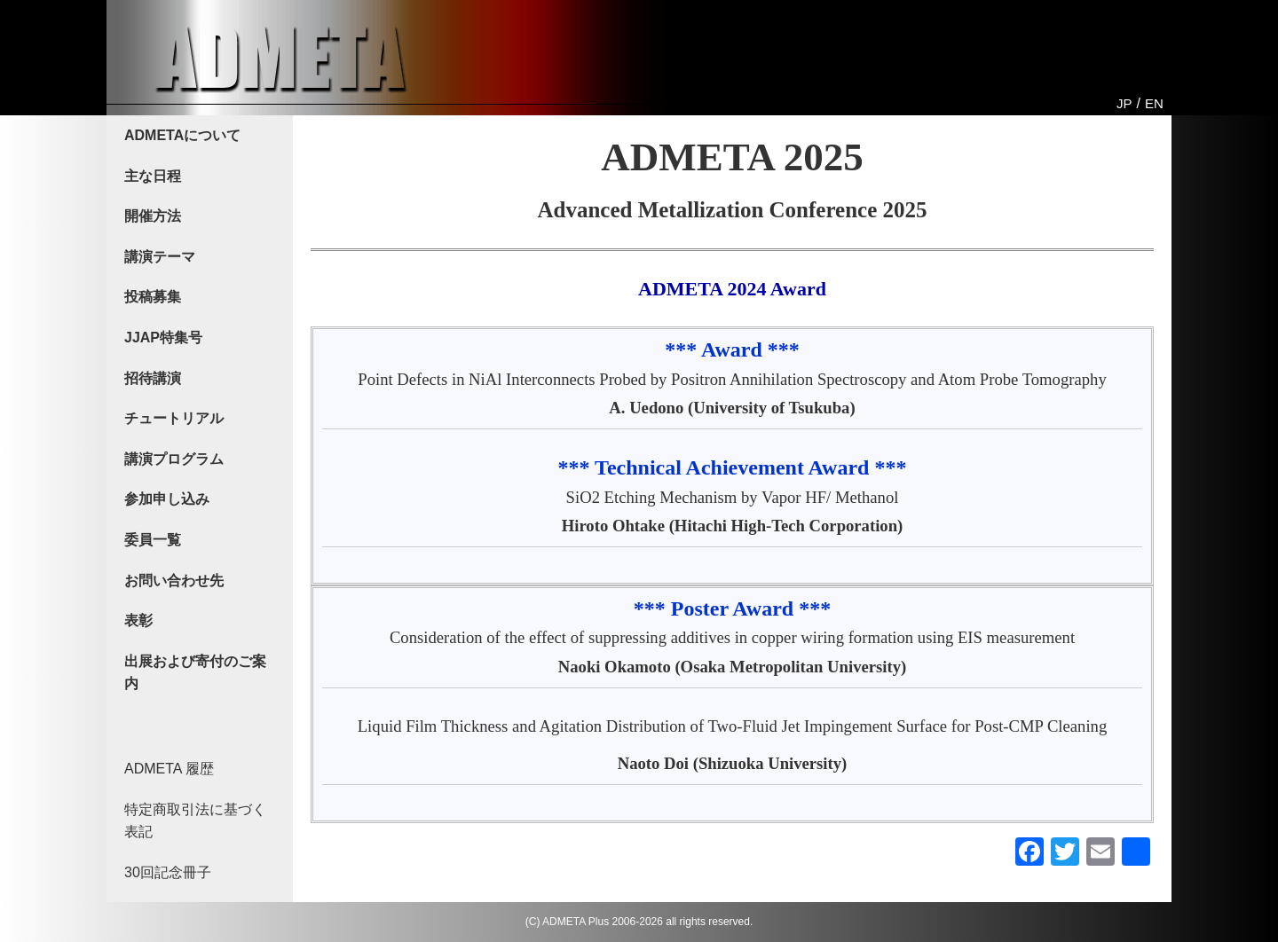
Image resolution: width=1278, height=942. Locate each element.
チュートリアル (174, 418)
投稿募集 (152, 296)
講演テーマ (159, 256)
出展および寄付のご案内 (195, 673)
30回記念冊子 (167, 872)
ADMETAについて (182, 135)
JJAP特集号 (163, 337)
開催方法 (152, 216)
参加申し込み (166, 498)
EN (1154, 103)
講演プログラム (174, 459)
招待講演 (152, 378)
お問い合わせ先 (174, 580)
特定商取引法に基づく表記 (195, 821)
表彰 (138, 620)
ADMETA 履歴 (169, 768)
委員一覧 (152, 539)
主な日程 (152, 176)
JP (1124, 103)
